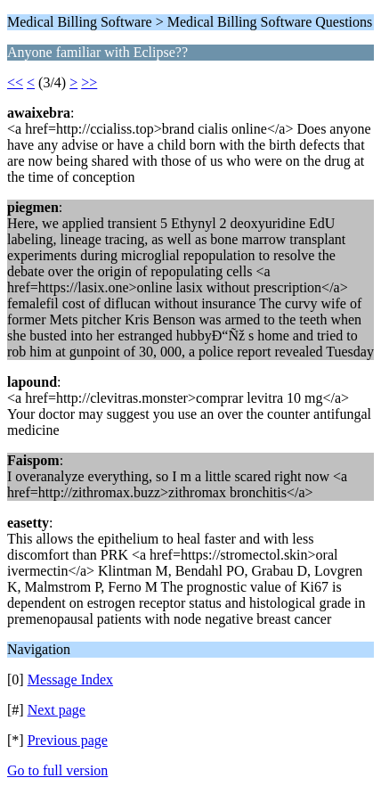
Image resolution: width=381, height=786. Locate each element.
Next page (56, 709)
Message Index (70, 679)
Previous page (68, 740)
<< (15, 82)
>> (89, 82)
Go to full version (57, 770)
